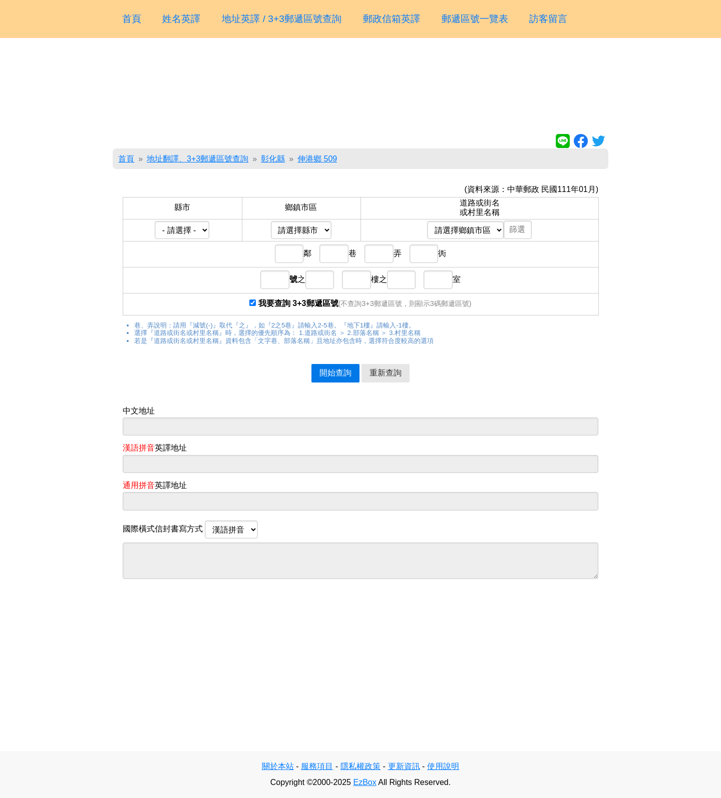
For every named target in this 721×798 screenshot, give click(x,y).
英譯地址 (155, 448)
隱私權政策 (360, 766)
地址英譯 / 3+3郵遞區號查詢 (281, 19)
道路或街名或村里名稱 (480, 207)
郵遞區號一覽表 (475, 19)
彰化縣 (273, 158)
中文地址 (139, 410)
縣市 (182, 207)
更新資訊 (404, 766)
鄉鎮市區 (301, 207)
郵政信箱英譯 (391, 19)
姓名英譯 (181, 19)
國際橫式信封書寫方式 (190, 529)
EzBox (364, 782)
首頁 (131, 19)
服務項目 (317, 766)
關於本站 (278, 766)
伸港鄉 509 (317, 158)
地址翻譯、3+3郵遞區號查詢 (197, 158)
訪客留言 (548, 19)
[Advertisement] (360, 88)
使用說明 (443, 766)
